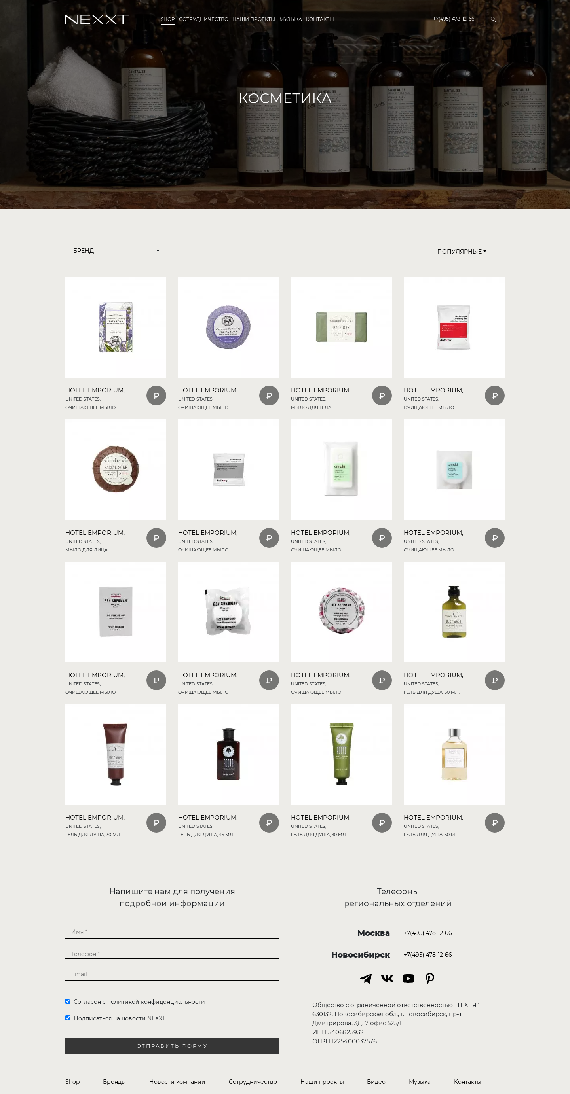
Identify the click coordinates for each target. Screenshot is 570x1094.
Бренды (114, 1081)
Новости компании (177, 1081)
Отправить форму (172, 1046)
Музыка (290, 19)
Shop (168, 19)
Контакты (320, 19)
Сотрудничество (203, 19)
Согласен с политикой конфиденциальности (135, 1001)
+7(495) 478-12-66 (453, 19)
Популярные (461, 251)
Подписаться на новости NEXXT (115, 1018)
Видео (376, 1081)
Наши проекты (254, 19)
